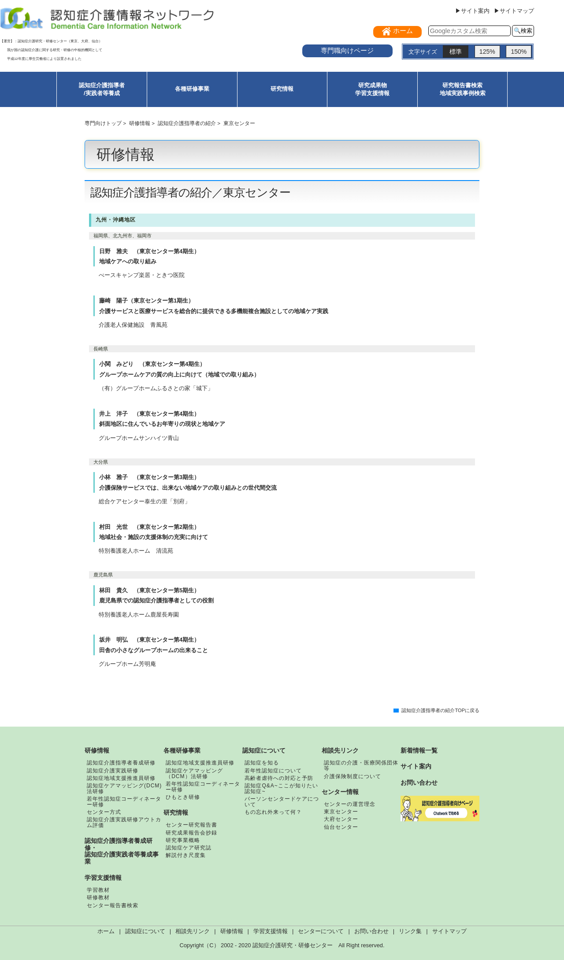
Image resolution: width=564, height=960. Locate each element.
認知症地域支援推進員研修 (121, 778)
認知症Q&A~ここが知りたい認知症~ (281, 788)
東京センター (341, 812)
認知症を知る (262, 763)
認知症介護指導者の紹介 (187, 123)
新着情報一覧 (419, 750)
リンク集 (410, 931)
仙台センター (341, 827)
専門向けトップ (103, 123)
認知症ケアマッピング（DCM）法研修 (194, 773)
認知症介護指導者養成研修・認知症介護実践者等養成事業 (122, 851)
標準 (455, 51)
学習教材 (98, 890)
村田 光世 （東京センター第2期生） (149, 527)
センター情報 (340, 791)
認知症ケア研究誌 (189, 848)
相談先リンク (340, 750)
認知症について (264, 750)
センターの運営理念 (349, 804)
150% (519, 51)
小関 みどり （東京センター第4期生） (152, 364)
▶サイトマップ (514, 11)
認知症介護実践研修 (112, 771)
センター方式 (104, 812)
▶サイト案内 (472, 11)
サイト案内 (416, 766)
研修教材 (98, 897)
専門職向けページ (347, 50)
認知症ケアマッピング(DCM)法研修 (124, 788)
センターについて (321, 931)
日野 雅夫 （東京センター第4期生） (149, 251)
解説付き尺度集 (186, 855)
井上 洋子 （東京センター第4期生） (149, 413)
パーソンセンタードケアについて (282, 802)
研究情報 (282, 88)
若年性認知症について (273, 771)
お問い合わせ (419, 782)
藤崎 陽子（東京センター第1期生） (146, 300)
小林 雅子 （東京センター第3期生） (149, 477)
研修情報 (139, 123)
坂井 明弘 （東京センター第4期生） (149, 639)
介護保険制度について (352, 776)
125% (487, 51)
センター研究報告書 (191, 825)
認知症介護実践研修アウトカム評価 (124, 822)
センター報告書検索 (112, 905)
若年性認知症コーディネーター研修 (124, 802)
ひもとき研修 (183, 797)
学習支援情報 (103, 877)
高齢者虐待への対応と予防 (279, 778)
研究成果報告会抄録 (191, 833)
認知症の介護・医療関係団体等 (361, 766)
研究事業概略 (183, 840)
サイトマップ (449, 931)
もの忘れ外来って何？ (273, 812)
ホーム (106, 931)
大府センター (341, 819)
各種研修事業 (192, 88)
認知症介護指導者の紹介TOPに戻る (440, 710)
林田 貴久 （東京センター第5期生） (149, 590)
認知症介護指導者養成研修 (121, 763)
